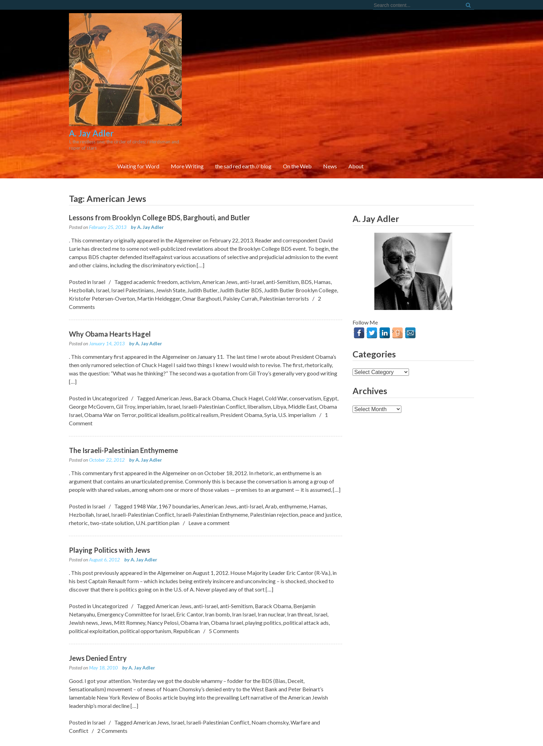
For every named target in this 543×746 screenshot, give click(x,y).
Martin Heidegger (158, 263)
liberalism (259, 371)
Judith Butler (202, 254)
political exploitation (93, 595)
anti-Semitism (282, 246)
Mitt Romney (129, 587)
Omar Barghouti (201, 263)
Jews (106, 587)
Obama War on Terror (110, 379)
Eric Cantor (189, 579)
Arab (271, 471)
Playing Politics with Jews (109, 514)
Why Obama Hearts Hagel (110, 298)
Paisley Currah (240, 263)
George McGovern (91, 371)
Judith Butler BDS (241, 254)
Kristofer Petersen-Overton (102, 263)
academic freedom (155, 246)
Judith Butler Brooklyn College (300, 254)
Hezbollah (81, 254)
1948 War (145, 471)
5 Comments (224, 595)
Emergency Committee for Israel (135, 579)
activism (190, 246)
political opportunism (145, 595)
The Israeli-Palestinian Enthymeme (123, 415)
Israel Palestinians (132, 254)
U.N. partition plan (157, 487)
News (432, 76)
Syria (270, 379)
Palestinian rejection (274, 479)
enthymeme (293, 471)
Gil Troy (125, 371)
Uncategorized (110, 362)
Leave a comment (209, 487)
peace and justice (320, 479)
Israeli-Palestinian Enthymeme (212, 479)
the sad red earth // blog (345, 76)
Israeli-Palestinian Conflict (213, 371)
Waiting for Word (240, 76)
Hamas (322, 246)
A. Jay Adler (150, 192)
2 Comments (112, 695)
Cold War (276, 362)
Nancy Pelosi (162, 587)
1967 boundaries (179, 471)
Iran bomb (217, 579)
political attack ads (306, 587)
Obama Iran (194, 587)
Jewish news (83, 587)
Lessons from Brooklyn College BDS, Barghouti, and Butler (159, 182)
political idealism (158, 379)
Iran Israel (244, 579)
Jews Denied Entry (98, 623)
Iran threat (299, 579)
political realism (199, 379)
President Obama (241, 379)
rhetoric (78, 487)
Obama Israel (227, 587)
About (458, 76)
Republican (186, 595)
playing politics (263, 587)
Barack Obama (212, 362)
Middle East (302, 371)
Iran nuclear (271, 579)
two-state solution (112, 487)
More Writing (289, 76)
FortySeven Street (272, 732)
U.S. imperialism (297, 379)
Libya (279, 371)
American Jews (220, 246)
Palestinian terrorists (284, 263)
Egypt (330, 362)
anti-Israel (252, 246)
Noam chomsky (269, 687)
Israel (98, 246)
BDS (306, 246)
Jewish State (170, 254)
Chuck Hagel (247, 362)
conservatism (305, 362)
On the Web (399, 76)
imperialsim (151, 371)
